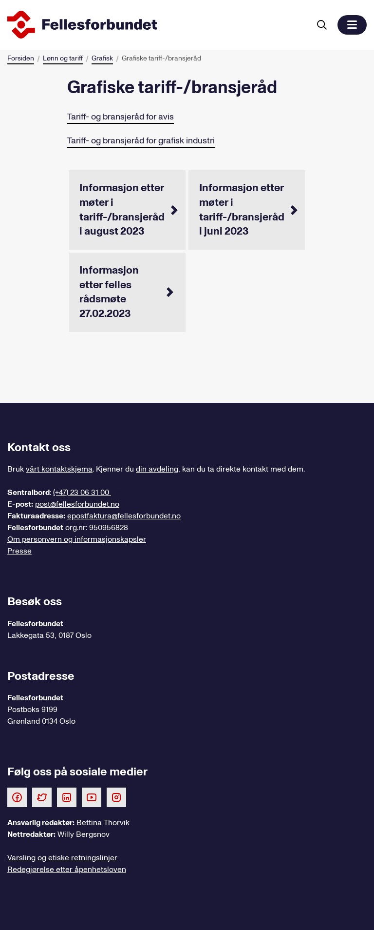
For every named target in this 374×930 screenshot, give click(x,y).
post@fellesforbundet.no (77, 504)
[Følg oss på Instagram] (116, 796)
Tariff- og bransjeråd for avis (120, 117)
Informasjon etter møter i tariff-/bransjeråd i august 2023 (129, 209)
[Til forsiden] (156, 25)
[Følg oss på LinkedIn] (66, 796)
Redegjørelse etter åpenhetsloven (66, 869)
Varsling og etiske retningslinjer (62, 857)
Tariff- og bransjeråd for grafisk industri (141, 141)
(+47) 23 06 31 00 (82, 492)
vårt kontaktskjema (59, 469)
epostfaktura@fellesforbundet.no (124, 516)
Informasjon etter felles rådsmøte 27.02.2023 (127, 292)
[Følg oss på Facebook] (17, 796)
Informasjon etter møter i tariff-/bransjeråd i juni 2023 (249, 209)
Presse (19, 551)
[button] (352, 25)
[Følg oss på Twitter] (42, 796)
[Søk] (322, 25)
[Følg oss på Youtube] (91, 796)
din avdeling (157, 469)
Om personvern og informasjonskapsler (76, 539)
